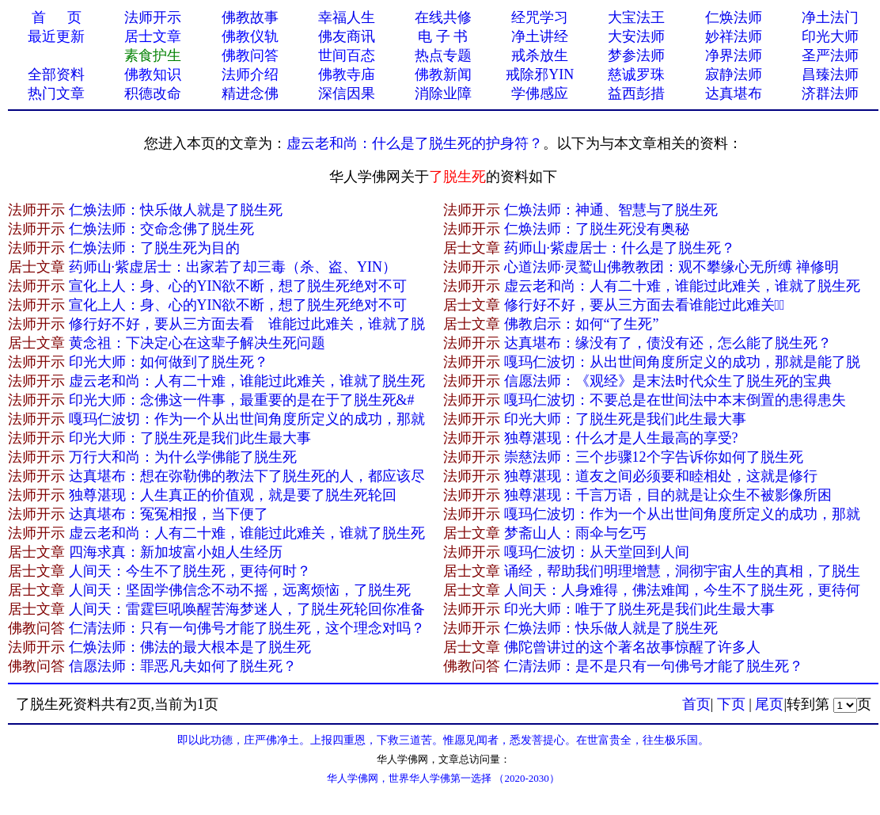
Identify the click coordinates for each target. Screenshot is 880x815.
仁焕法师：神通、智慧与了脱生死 (611, 210)
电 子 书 (443, 36)
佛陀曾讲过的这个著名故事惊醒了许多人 (632, 647)
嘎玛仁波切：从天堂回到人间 (596, 552)
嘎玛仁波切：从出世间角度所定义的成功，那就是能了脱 (682, 362)
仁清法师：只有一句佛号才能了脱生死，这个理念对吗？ (247, 628)
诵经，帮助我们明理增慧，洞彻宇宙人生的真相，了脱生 (682, 571)
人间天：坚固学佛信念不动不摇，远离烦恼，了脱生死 (240, 590)
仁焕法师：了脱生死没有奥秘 (596, 229)
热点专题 (443, 55)
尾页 (769, 704)
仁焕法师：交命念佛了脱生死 (161, 229)
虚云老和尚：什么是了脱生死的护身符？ (414, 143)
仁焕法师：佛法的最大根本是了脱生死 (190, 647)
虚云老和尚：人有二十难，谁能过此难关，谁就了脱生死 (682, 286)
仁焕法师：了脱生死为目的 (154, 248)
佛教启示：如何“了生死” (581, 324)
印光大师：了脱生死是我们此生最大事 (625, 419)
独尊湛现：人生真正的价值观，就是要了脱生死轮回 (232, 495)
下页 (731, 704)
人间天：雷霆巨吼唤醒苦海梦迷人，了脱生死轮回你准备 (247, 609)
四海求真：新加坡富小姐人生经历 (176, 552)
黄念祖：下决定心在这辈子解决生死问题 (197, 343)
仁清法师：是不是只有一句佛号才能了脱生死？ (653, 666)
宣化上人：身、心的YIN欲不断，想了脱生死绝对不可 (238, 286)
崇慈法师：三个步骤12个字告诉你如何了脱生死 (653, 457)
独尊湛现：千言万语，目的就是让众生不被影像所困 (668, 495)
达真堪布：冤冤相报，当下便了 (168, 514)
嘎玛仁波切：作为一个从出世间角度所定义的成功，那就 (247, 419)
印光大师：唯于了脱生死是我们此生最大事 (639, 609)
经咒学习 (539, 17)
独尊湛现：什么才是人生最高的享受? (621, 438)
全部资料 (56, 74)
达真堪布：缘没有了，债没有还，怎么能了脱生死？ (668, 343)
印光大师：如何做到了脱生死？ (168, 362)
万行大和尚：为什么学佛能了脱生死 (183, 457)
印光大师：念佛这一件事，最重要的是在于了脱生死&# (242, 400)
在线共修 (443, 17)
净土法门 (830, 17)
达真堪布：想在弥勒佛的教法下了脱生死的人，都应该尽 (247, 476)
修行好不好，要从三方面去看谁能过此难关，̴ (644, 305)
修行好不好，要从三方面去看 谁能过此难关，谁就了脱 (247, 324)
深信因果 (346, 93)
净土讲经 (539, 36)
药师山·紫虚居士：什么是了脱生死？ (620, 248)
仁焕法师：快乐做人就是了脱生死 (176, 210)
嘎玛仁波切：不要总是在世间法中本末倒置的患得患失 (675, 400)
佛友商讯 (346, 36)
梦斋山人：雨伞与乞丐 (575, 533)
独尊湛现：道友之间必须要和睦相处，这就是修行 (660, 476)
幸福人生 (346, 17)
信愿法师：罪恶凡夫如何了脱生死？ (183, 666)
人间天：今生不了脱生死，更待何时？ (190, 571)
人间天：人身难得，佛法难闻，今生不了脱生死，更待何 (682, 590)
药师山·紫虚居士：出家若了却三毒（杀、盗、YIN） (233, 267)
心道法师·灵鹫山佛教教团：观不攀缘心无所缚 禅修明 (671, 267)
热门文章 (56, 93)
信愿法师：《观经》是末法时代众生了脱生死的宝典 (668, 381)
